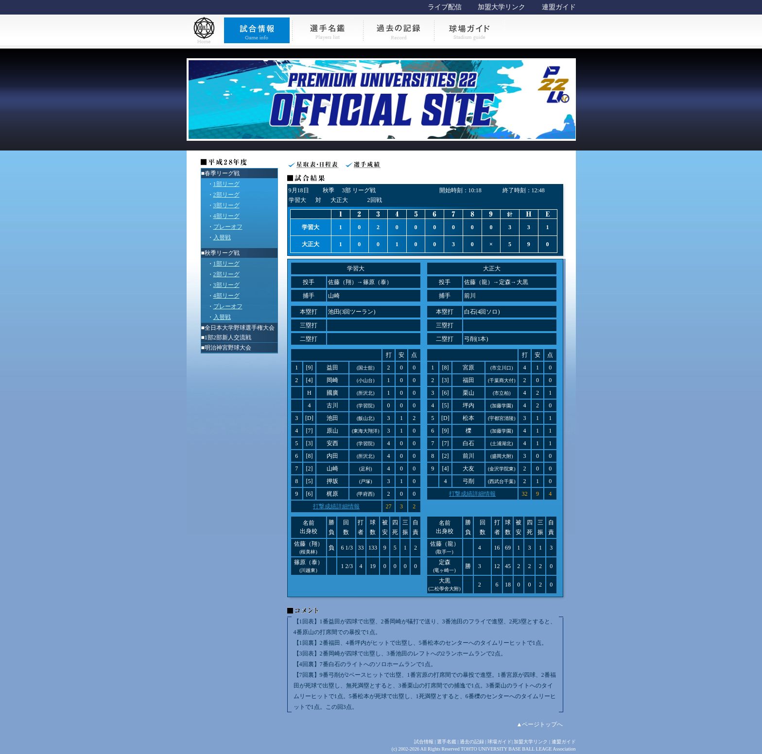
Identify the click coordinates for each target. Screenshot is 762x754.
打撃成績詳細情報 (336, 506)
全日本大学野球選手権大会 (240, 327)
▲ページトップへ (540, 724)
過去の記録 (472, 741)
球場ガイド (499, 741)
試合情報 (423, 741)
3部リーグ (226, 205)
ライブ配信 (445, 7)
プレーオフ (227, 226)
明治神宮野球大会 (228, 347)
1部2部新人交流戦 (228, 337)
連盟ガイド (559, 7)
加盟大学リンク (501, 7)
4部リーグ (226, 216)
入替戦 (222, 237)
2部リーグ (226, 194)
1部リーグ (226, 184)
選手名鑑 (446, 741)
